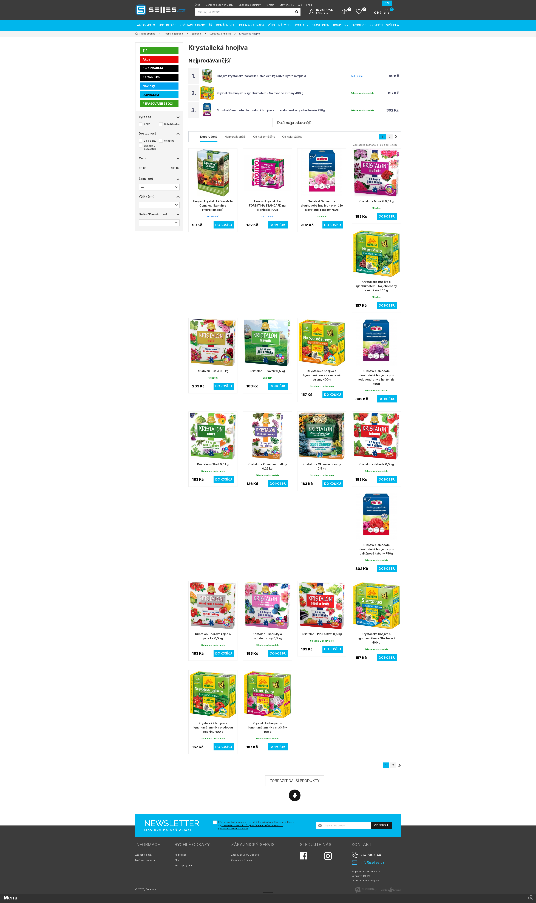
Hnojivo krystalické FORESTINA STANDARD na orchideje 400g (267, 205)
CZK (387, 3)
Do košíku (223, 225)
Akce (146, 59)
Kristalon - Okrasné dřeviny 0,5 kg (322, 466)
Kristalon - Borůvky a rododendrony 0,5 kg (267, 636)
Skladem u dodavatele (150, 147)
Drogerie (359, 25)
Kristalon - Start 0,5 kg (213, 464)
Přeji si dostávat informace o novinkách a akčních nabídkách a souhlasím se (256, 825)
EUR (396, 3)
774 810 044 (371, 855)
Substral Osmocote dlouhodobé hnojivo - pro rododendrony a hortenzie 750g (271, 110)
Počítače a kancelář (196, 25)
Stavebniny (321, 25)
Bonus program (183, 865)
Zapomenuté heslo (241, 860)
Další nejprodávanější (294, 123)
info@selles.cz (372, 863)
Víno (271, 25)
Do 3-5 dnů (150, 140)
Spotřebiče (167, 25)
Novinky (149, 86)
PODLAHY (301, 25)
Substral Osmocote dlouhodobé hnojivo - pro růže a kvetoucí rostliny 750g (322, 205)
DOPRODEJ (151, 95)
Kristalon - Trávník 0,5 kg (267, 371)
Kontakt (270, 4)
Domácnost (225, 25)
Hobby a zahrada (251, 25)
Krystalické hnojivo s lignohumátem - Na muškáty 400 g (267, 727)
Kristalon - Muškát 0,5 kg (376, 201)
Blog (177, 860)
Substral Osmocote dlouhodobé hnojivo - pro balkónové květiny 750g (376, 549)
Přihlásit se (322, 13)
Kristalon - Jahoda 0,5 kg (376, 464)
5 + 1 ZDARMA (153, 68)
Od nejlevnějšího (264, 136)
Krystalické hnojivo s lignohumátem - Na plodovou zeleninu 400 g (213, 727)
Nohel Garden (172, 124)
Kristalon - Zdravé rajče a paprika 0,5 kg (213, 636)
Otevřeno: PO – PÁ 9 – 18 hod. (296, 4)
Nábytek (284, 25)
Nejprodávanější (235, 136)
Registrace (180, 854)
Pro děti (376, 25)
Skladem (169, 140)
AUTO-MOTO (146, 25)
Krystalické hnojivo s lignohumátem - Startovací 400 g (376, 638)
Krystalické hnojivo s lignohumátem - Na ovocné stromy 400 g (260, 93)
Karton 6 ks (151, 77)
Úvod (197, 4)
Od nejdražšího (292, 136)
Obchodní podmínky (250, 4)
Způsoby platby (143, 854)
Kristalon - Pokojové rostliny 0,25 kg (267, 466)
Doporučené (208, 136)
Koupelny (340, 25)
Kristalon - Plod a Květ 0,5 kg (322, 634)
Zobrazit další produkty (294, 781)
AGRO (147, 124)
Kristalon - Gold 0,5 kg (212, 371)
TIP (145, 50)
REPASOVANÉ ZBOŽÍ (158, 103)
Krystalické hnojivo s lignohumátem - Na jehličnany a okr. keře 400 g (376, 286)
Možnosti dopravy (145, 860)
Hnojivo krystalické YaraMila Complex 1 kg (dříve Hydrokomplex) (261, 76)
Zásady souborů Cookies (245, 854)
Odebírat (381, 825)
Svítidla (392, 25)
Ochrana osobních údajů (219, 4)
